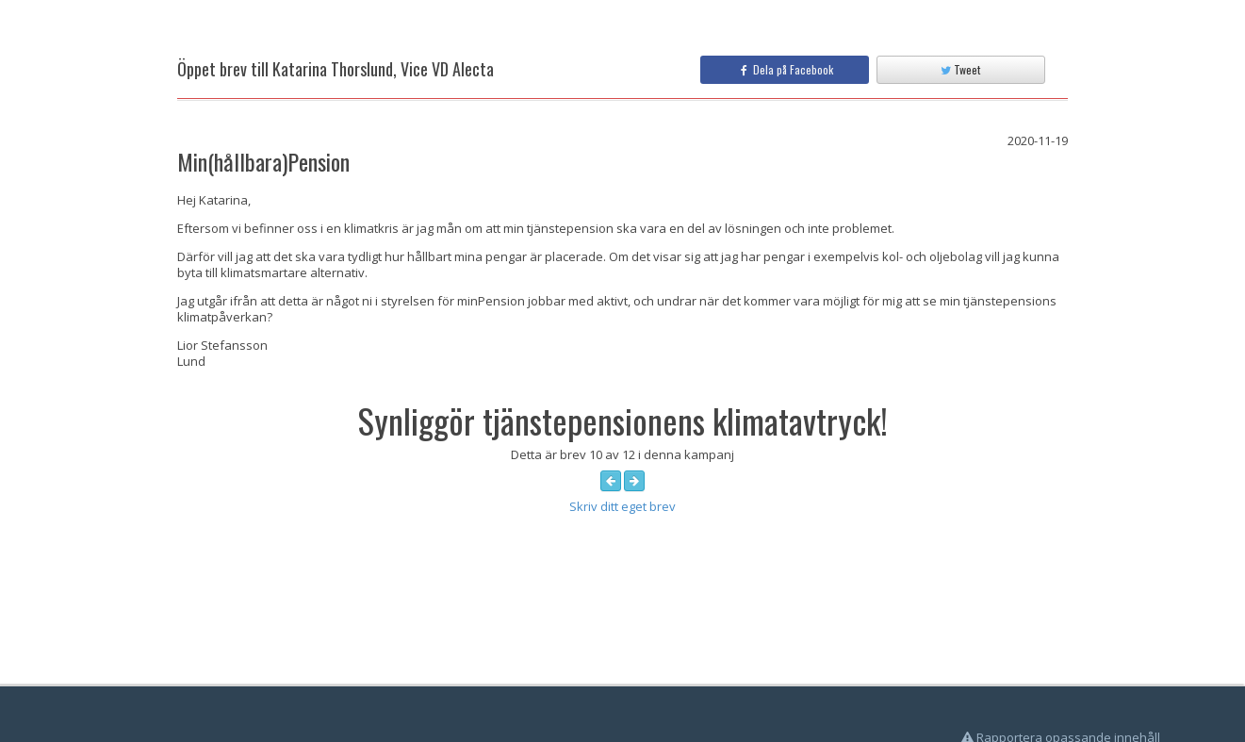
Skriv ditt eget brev (622, 506)
